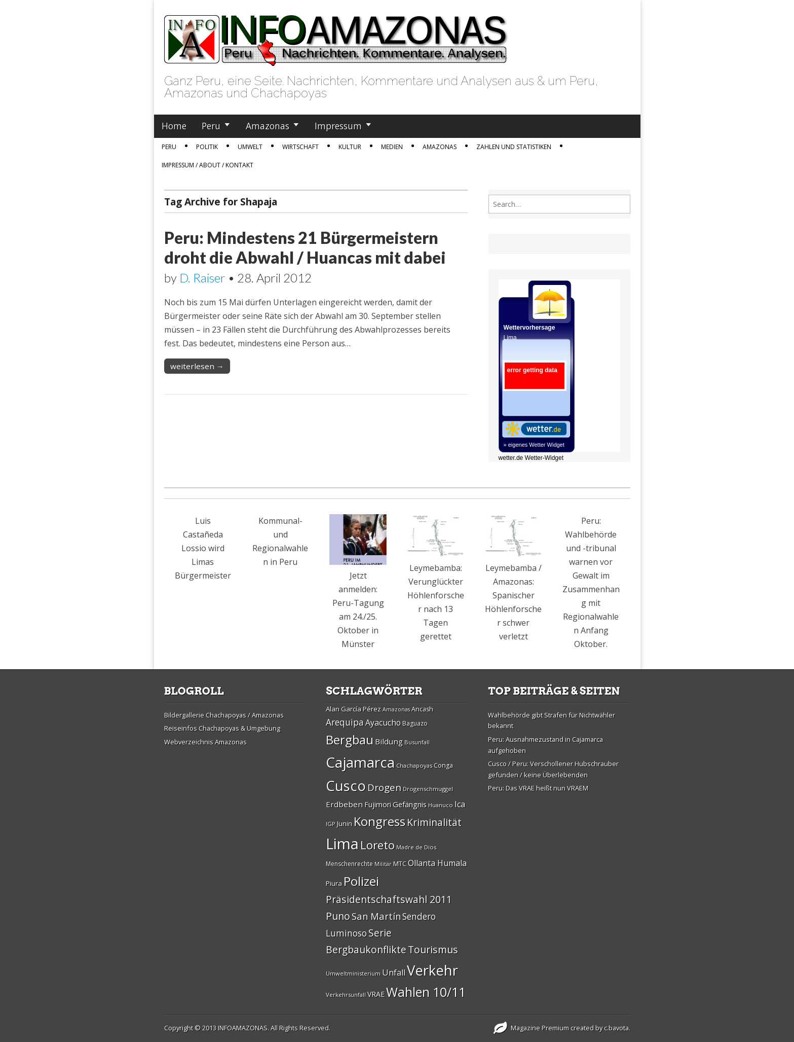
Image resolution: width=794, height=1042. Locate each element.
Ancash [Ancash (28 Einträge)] (422, 709)
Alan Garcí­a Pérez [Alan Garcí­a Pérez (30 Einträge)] (353, 708)
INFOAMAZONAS (243, 1027)
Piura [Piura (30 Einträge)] (334, 883)
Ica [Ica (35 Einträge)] (460, 804)
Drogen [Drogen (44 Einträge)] (384, 787)
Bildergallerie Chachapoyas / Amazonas (224, 715)
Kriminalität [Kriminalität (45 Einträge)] (434, 822)
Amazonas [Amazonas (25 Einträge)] (396, 709)
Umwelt (250, 146)
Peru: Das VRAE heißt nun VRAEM (538, 788)
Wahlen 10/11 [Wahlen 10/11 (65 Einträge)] (426, 991)
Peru (211, 126)
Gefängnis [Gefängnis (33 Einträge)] (410, 804)
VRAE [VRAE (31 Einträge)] (376, 994)
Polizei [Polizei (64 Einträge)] (361, 881)
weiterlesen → (197, 366)
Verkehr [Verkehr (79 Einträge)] (432, 970)
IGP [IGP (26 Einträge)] (330, 824)
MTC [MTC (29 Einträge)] (399, 863)
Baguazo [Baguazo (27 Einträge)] (415, 723)
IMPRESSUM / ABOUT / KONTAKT (207, 165)
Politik (207, 146)
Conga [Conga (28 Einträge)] (443, 765)
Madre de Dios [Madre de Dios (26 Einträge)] (416, 847)
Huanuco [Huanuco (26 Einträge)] (440, 805)
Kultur (349, 146)
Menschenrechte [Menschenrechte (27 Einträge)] (349, 863)
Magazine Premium (540, 1027)
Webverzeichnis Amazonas (205, 741)
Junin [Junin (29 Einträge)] (344, 823)
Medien (392, 146)
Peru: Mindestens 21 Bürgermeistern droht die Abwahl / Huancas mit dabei (305, 247)
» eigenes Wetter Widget (534, 445)
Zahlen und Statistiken (513, 146)
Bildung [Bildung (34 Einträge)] (389, 741)
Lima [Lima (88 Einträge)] (342, 844)
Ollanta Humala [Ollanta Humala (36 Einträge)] (437, 863)
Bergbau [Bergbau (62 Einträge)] (349, 739)
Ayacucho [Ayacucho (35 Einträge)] (383, 722)
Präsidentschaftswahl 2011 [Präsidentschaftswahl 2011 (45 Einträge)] (389, 899)
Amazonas (267, 126)
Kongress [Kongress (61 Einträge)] (379, 821)
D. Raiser (202, 277)
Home (174, 126)
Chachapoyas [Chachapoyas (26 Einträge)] (414, 765)
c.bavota (616, 1027)
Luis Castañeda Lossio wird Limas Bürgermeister (203, 548)
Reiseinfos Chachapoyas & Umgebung (222, 728)
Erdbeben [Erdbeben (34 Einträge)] (344, 804)
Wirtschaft (300, 146)
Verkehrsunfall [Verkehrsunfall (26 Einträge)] (346, 994)
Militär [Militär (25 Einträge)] (383, 864)
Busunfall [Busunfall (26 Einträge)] (417, 742)
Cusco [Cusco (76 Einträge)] (346, 785)
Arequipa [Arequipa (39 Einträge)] (345, 722)
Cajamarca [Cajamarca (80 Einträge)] (360, 762)
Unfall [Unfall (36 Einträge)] (393, 972)
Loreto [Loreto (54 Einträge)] (377, 844)
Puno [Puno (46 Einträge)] (338, 916)
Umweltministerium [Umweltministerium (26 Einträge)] (353, 973)
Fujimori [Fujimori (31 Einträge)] (377, 804)
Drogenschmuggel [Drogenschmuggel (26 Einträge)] (428, 789)
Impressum (338, 126)
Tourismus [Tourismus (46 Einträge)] (433, 949)
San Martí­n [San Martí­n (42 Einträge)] (376, 916)
